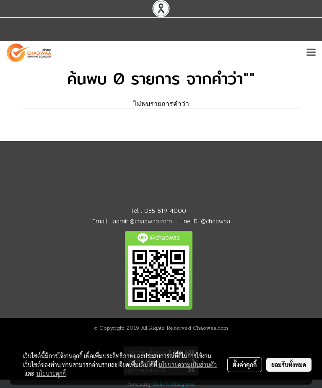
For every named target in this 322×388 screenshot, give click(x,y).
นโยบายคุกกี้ (51, 373)
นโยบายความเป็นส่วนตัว (187, 364)
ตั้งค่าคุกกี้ (245, 364)
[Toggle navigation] (311, 53)
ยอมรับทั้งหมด (288, 364)
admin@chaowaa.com (142, 221)
